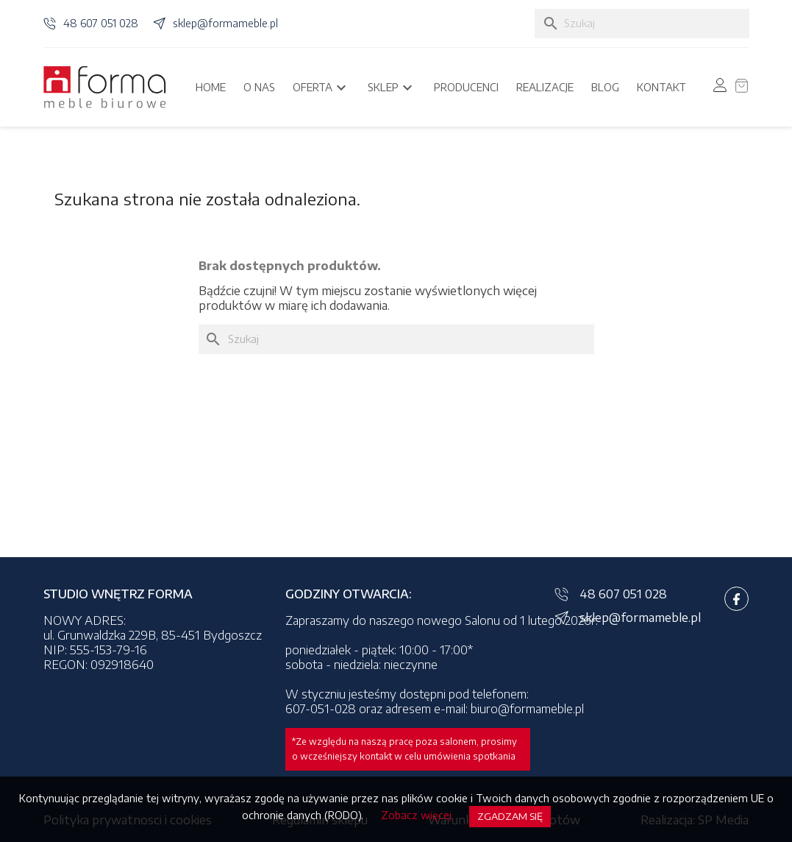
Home (211, 87)
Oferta (321, 87)
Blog (605, 87)
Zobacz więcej (416, 815)
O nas (259, 87)
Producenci (466, 87)
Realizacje (545, 87)
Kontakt (661, 87)
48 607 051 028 (100, 23)
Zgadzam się (510, 816)
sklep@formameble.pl (225, 23)
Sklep (392, 87)
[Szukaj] (642, 23)
